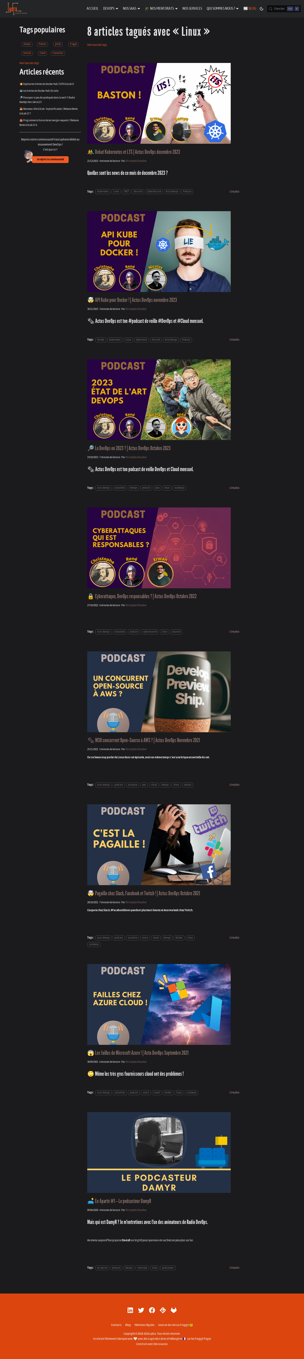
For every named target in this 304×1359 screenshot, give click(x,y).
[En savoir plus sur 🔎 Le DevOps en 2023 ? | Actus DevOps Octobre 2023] (234, 487)
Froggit (73, 44)
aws (144, 784)
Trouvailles (58, 53)
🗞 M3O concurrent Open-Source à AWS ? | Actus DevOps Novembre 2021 (143, 740)
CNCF (126, 191)
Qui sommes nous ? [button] (221, 8)
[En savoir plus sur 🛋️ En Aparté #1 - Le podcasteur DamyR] (234, 1267)
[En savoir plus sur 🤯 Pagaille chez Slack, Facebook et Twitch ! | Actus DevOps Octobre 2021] (234, 937)
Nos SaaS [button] (129, 8)
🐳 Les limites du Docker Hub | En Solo (39, 90)
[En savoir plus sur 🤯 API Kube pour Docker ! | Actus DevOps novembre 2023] (234, 339)
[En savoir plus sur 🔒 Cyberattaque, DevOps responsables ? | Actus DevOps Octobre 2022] (234, 631)
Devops (27, 44)
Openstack (141, 339)
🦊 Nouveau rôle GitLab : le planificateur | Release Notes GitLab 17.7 (48, 111)
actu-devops (103, 487)
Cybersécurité (154, 191)
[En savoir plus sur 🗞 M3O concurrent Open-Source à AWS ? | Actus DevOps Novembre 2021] (234, 784)
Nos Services (192, 8)
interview (142, 1267)
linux (167, 487)
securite (176, 631)
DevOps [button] (108, 8)
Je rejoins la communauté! (50, 159)
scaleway (179, 487)
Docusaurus (161, 1344)
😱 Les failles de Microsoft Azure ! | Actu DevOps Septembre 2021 (138, 1053)
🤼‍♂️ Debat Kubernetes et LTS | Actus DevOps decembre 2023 (133, 152)
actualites (120, 487)
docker (179, 937)
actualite (132, 784)
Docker (100, 339)
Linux (116, 191)
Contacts (116, 1325)
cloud (154, 784)
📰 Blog (249, 8)
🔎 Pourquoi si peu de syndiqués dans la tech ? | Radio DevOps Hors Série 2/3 (47, 100)
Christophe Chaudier (136, 161)
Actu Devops (172, 191)
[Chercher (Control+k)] (284, 8)
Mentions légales (145, 1325)
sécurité (156, 339)
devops (133, 487)
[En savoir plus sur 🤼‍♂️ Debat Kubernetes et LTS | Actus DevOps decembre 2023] (234, 191)
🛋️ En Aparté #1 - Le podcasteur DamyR (119, 1201)
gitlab (58, 44)
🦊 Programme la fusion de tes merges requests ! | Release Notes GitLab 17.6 (49, 122)
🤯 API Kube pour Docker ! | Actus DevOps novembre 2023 (132, 300)
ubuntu (187, 784)
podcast (146, 487)
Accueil (92, 8)
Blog (128, 1325)
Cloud (42, 53)
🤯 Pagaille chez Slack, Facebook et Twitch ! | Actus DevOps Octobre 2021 (143, 893)
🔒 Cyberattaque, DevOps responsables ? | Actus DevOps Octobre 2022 (142, 596)
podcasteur (168, 1267)
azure (145, 937)
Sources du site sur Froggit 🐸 (175, 1325)
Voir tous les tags (29, 63)
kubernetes (103, 191)
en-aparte (102, 1267)
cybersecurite (150, 631)
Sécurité (27, 53)
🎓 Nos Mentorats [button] (159, 8)
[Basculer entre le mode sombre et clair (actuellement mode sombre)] (261, 9)
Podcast (42, 44)
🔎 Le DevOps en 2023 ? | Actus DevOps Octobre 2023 (129, 448)
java (157, 487)
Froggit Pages (203, 1338)
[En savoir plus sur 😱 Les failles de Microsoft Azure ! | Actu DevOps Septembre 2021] (234, 1092)
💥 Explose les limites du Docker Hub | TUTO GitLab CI (46, 84)
